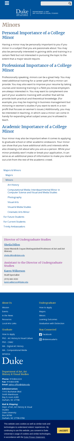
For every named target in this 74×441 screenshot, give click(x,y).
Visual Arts (13, 202)
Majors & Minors (12, 170)
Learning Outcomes (48, 319)
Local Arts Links (9, 323)
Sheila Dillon (12, 244)
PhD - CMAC (7, 342)
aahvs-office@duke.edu (19, 384)
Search (70, 3)
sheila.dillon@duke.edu (14, 255)
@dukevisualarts (49, 339)
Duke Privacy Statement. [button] (34, 437)
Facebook (47, 334)
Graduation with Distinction (51, 323)
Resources (7, 319)
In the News (7, 315)
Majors (9, 175)
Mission (5, 307)
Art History (13, 184)
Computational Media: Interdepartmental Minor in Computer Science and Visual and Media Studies (34, 191)
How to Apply (45, 307)
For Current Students (14, 221)
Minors (9, 179)
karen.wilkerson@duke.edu (16, 282)
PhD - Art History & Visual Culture (17, 338)
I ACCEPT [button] (63, 430)
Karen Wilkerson (14, 270)
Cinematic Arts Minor (19, 211)
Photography (15, 197)
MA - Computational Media (14, 350)
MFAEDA (6, 354)
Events (5, 311)
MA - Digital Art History (12, 346)
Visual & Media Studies (19, 207)
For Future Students (13, 216)
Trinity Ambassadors (14, 226)
